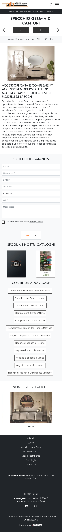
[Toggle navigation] (56, 4)
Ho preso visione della (25, 221)
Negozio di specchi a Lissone (30, 343)
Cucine (31, 442)
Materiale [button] (30, 39)
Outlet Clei (31, 464)
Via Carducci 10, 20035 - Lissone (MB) (31, 477)
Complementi (38, 11)
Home (11, 11)
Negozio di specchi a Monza (30, 365)
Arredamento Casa (31, 447)
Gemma (50, 11)
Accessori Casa (23, 11)
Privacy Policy (36, 221)
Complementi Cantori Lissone (30, 298)
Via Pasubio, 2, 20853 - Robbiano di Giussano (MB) (31, 500)
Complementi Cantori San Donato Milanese (30, 328)
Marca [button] (11, 39)
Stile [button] (39, 39)
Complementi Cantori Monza (30, 320)
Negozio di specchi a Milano (30, 357)
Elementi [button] (20, 39)
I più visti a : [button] (49, 39)
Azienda (31, 438)
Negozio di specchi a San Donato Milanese (30, 372)
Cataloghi (31, 460)
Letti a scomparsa (31, 455)
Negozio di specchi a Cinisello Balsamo (30, 335)
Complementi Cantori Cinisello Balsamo (30, 290)
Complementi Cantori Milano (30, 313)
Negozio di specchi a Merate (30, 350)
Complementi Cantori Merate (30, 305)
